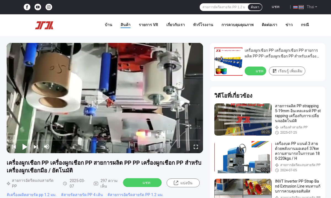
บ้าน (108, 25)
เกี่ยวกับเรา (175, 25)
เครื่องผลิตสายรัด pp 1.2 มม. (33, 195)
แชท (275, 6)
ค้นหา (255, 7)
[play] (105, 98)
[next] (35, 146)
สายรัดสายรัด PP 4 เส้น (83, 195)
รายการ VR (148, 25)
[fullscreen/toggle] (195, 146)
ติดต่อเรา (269, 25)
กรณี (305, 25)
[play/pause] (24, 146)
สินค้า (125, 25)
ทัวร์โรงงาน (203, 25)
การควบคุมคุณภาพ (237, 25)
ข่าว (289, 25)
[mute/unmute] (46, 146)
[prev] (13, 146)
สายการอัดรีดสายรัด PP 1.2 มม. (136, 195)
